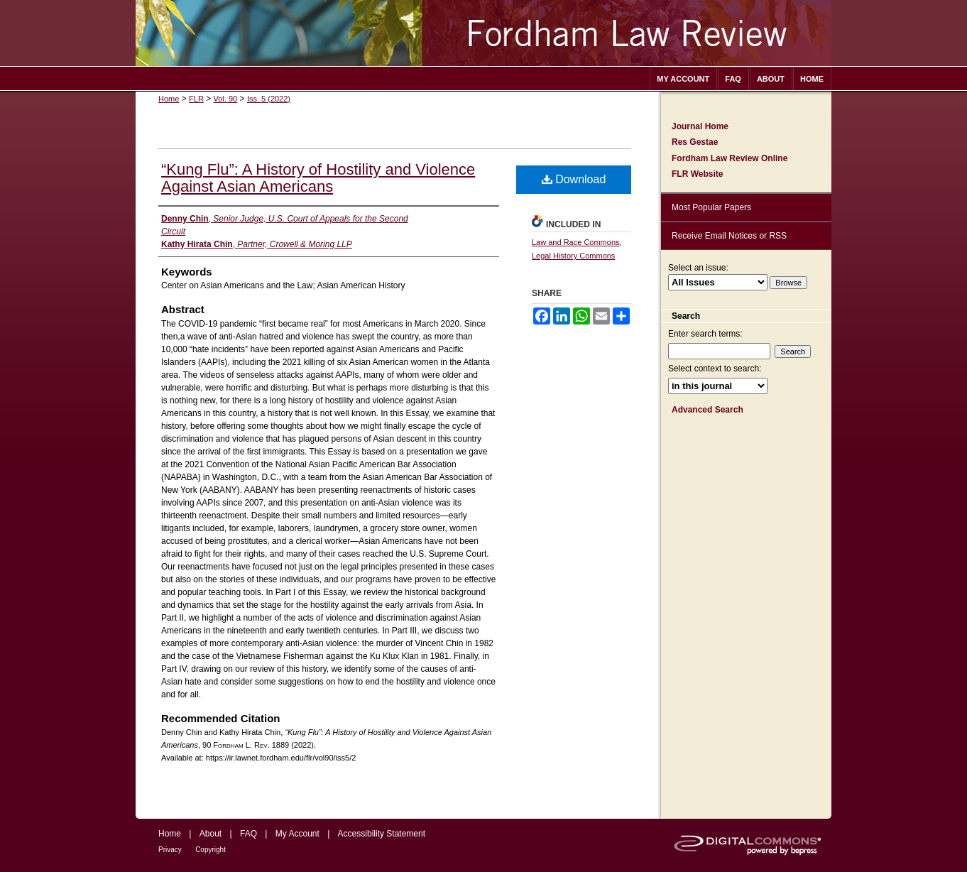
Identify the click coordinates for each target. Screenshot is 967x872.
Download (574, 179)
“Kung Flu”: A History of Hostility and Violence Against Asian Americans (318, 177)
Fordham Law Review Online (729, 158)
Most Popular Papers (711, 207)
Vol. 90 (226, 98)
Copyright (210, 850)
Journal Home (700, 126)
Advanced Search (707, 410)
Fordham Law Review (483, 33)
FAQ (248, 834)
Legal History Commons (573, 255)
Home (168, 98)
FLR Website (697, 174)
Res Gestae (695, 142)
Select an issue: (698, 268)
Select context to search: (714, 369)
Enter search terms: (705, 334)
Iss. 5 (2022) (268, 98)
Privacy (170, 850)
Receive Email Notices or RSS (729, 236)
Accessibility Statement (381, 834)
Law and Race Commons (576, 242)
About (211, 834)
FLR (196, 98)
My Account (297, 834)
